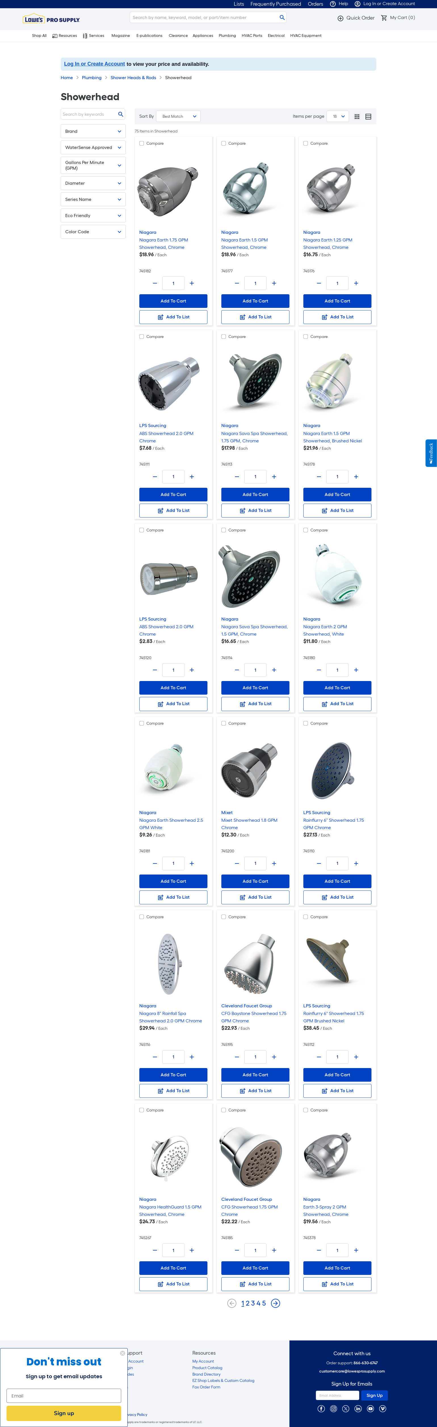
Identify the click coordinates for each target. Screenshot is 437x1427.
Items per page (308, 116)
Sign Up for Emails (351, 1384)
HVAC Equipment (306, 35)
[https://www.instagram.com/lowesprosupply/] (333, 1408)
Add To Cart (173, 301)
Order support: (352, 1363)
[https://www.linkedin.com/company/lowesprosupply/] (358, 1408)
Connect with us (352, 1354)
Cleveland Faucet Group (246, 1005)
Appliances (203, 35)
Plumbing (227, 35)
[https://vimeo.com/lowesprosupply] (382, 1408)
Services (93, 35)
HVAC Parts (252, 35)
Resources (64, 35)
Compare (155, 143)
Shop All (36, 35)
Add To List (173, 317)
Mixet (227, 812)
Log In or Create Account (94, 64)
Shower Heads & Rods (133, 77)
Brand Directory (206, 1374)
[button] (355, 18)
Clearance (178, 35)
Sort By (146, 116)
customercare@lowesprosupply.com (352, 1371)
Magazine (121, 35)
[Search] (208, 17)
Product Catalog (207, 1367)
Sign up (59, 1413)
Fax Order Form (206, 1387)
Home (67, 77)
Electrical (276, 35)
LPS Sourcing (152, 425)
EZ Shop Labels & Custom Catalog (223, 1380)
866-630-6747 (366, 1363)
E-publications (149, 35)
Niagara (147, 232)
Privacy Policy (135, 1414)
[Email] (58, 1396)
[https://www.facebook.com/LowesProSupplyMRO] (321, 1408)
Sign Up (375, 1395)
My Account (203, 1361)
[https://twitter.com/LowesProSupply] (346, 1408)
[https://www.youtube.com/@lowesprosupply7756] (370, 1408)
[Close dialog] (117, 1353)
